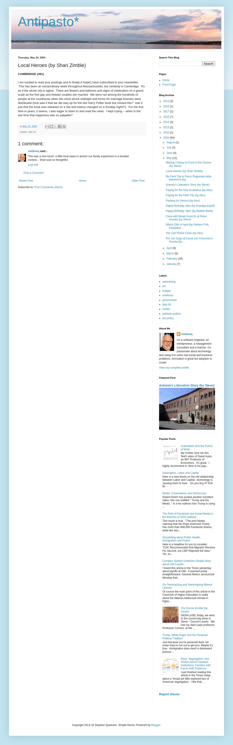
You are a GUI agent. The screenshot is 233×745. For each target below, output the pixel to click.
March (170, 253)
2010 (166, 132)
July (169, 147)
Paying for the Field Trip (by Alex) (185, 195)
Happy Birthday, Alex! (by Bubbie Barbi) (189, 211)
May (169, 158)
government (169, 300)
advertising (168, 281)
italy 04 (32, 132)
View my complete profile (174, 367)
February (172, 258)
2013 (166, 127)
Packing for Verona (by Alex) (183, 200)
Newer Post (26, 180)
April (169, 248)
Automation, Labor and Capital (180, 472)
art (164, 286)
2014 (166, 122)
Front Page (169, 84)
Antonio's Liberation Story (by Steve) (187, 184)
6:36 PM (33, 165)
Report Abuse (169, 694)
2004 (166, 137)
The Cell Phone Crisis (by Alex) (184, 233)
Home (82, 180)
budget (166, 290)
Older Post (138, 180)
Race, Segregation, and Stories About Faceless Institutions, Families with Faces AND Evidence (196, 663)
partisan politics (171, 313)
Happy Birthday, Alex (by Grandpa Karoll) (190, 205)
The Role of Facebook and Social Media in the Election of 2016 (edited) (187, 515)
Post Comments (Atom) (48, 187)
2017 (166, 111)
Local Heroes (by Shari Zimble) (184, 171)
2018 (166, 106)
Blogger (155, 725)
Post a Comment (33, 172)
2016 (166, 116)
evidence (167, 295)
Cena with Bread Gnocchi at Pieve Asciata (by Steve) (186, 218)
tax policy (168, 318)
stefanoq (33, 151)
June (169, 153)
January (171, 264)
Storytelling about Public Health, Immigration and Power (181, 539)
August (171, 142)
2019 (166, 101)
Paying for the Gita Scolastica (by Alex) (189, 190)
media (166, 309)
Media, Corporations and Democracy (184, 493)
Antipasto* (48, 21)
